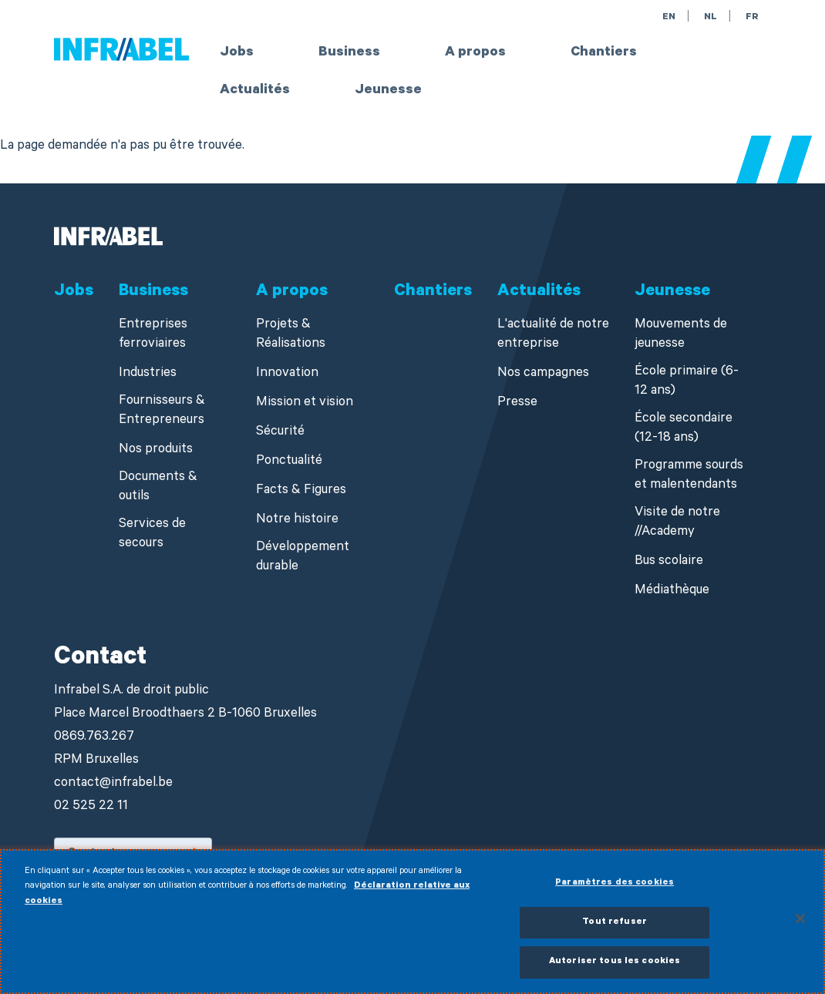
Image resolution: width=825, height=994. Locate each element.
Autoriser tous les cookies (614, 970)
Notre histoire (297, 520)
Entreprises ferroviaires (153, 335)
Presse (517, 403)
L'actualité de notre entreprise (553, 335)
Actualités (255, 91)
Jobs (237, 53)
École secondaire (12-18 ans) (683, 429)
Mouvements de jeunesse (681, 335)
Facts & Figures (301, 491)
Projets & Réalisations (290, 335)
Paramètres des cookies (614, 892)
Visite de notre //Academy (677, 523)
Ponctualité (289, 462)
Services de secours (152, 535)
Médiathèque (672, 591)
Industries (148, 374)
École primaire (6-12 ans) (687, 382)
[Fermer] (800, 926)
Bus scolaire (669, 562)
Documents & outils (158, 488)
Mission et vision (304, 403)
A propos (475, 53)
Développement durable (302, 558)
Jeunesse (388, 91)
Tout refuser (614, 930)
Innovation (287, 374)
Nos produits (156, 450)
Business (349, 53)
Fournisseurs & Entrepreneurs (162, 411)
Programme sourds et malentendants (689, 476)
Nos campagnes (543, 374)
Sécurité (280, 432)
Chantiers (604, 53)
